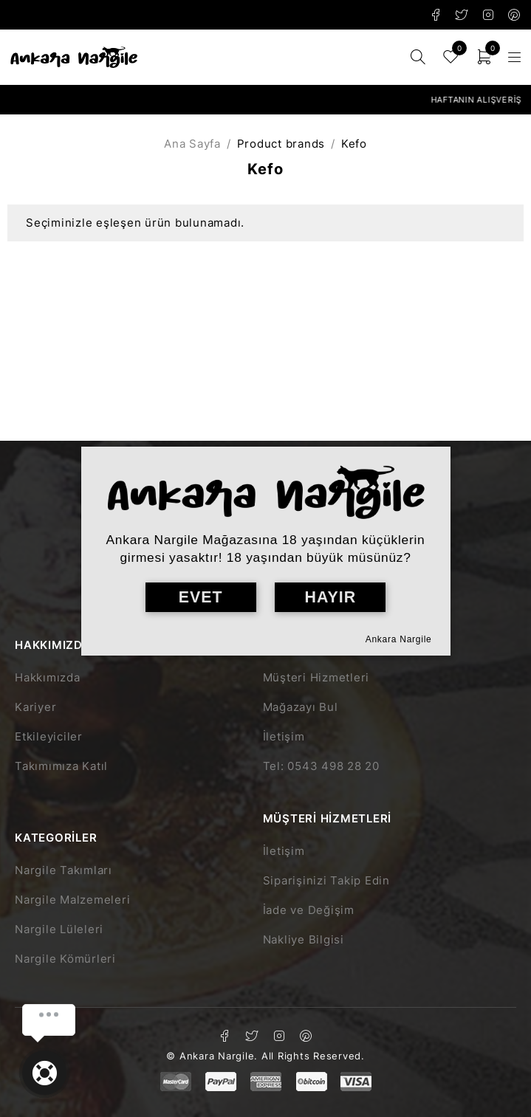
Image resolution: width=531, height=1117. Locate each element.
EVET (201, 597)
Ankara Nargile (399, 639)
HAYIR (330, 597)
